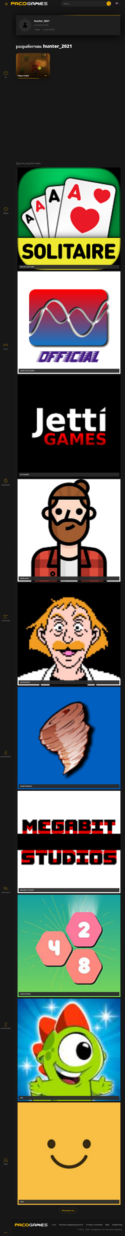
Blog (107, 1224)
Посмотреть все (68, 1210)
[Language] (118, 3)
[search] (109, 3)
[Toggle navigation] (6, 4)
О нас (54, 1224)
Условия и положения (94, 1224)
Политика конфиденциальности (71, 1224)
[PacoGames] (31, 1225)
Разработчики (117, 1224)
